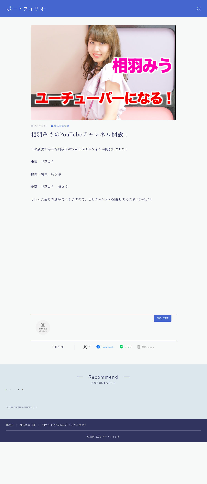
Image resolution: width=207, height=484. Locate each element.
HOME (10, 451)
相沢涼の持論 (60, 126)
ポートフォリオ (25, 9)
